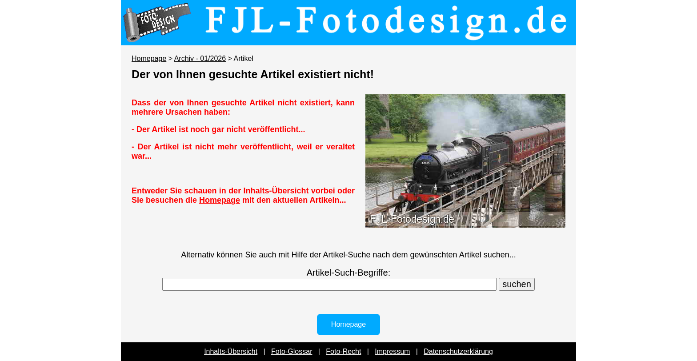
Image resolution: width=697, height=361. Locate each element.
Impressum (392, 351)
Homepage (149, 58)
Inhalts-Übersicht (275, 190)
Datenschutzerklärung (458, 351)
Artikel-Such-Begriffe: (349, 272)
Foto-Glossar (291, 351)
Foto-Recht (343, 351)
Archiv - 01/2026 (200, 58)
